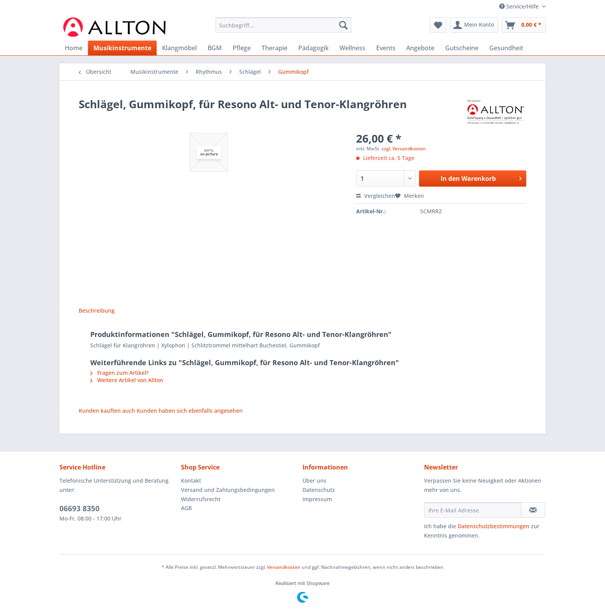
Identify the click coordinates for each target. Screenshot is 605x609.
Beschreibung (97, 310)
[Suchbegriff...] (283, 25)
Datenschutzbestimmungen (493, 526)
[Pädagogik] (313, 48)
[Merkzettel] (438, 25)
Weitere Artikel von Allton (126, 380)
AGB (186, 508)
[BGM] (214, 48)
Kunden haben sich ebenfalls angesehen (190, 410)
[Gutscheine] (462, 48)
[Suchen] (343, 25)
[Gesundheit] (506, 48)
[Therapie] (274, 48)
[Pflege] (241, 48)
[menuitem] (283, 28)
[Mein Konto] (474, 25)
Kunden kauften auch (107, 410)
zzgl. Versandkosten (404, 148)
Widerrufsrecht (200, 499)
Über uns (314, 480)
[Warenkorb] (524, 25)
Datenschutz (318, 489)
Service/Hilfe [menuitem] (519, 6)
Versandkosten (284, 567)
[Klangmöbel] (179, 48)
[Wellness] (352, 48)
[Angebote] (420, 48)
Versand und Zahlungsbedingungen (228, 489)
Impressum (317, 499)
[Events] (386, 48)
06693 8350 (79, 509)
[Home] (73, 48)
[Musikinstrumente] (122, 48)
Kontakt (191, 480)
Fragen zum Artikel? (119, 372)
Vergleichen (375, 195)
